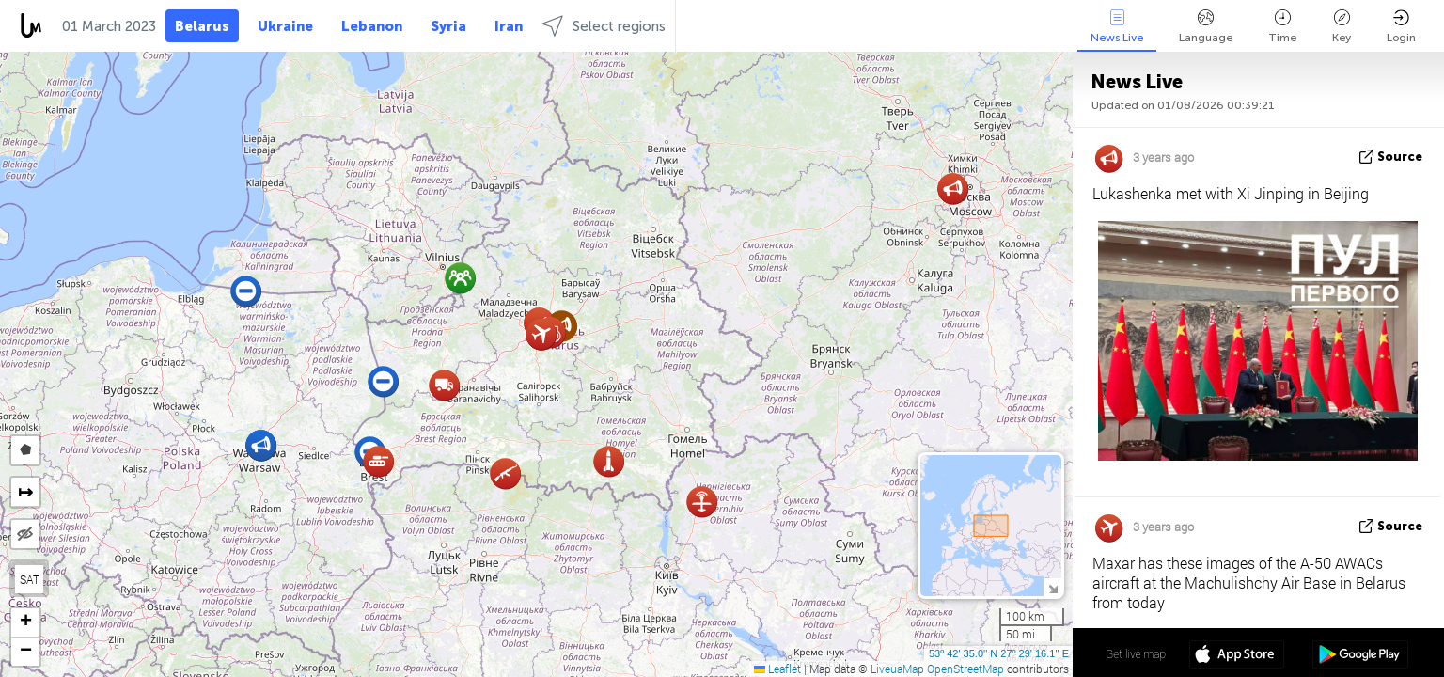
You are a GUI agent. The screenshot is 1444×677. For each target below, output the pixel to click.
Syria (448, 26)
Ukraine (285, 26)
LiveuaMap (897, 668)
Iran (508, 26)
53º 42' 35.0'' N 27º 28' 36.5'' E (999, 653)
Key (1341, 26)
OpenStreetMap (965, 668)
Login (1401, 26)
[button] (444, 385)
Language (1205, 26)
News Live (1117, 26)
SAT (29, 579)
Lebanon (371, 26)
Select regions (604, 26)
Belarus (202, 26)
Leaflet (777, 668)
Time (1282, 26)
